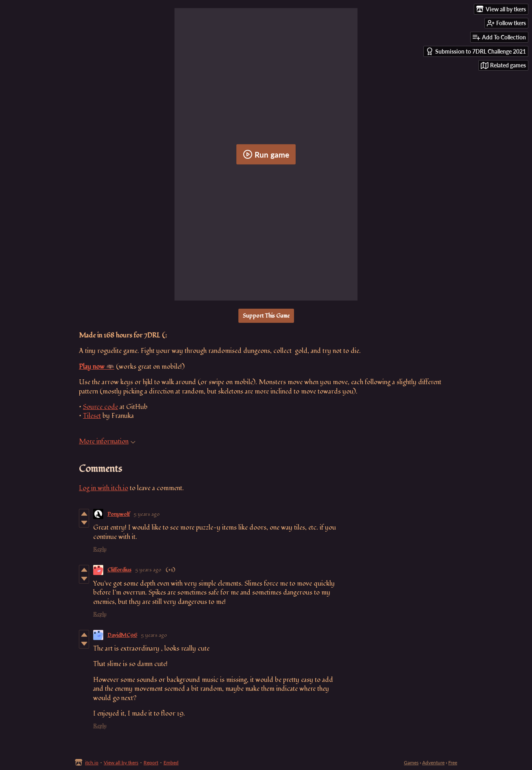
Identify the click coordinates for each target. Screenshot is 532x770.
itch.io (91, 762)
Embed (171, 762)
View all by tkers (121, 762)
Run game (266, 154)
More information (107, 441)
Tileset (92, 415)
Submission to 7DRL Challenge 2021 (476, 51)
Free (452, 762)
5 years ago (147, 514)
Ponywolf (118, 514)
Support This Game (266, 316)
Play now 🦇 (96, 366)
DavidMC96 (122, 635)
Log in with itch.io (103, 488)
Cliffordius (119, 569)
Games (411, 762)
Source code (100, 406)
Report (151, 762)
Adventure (433, 762)
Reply (100, 549)
